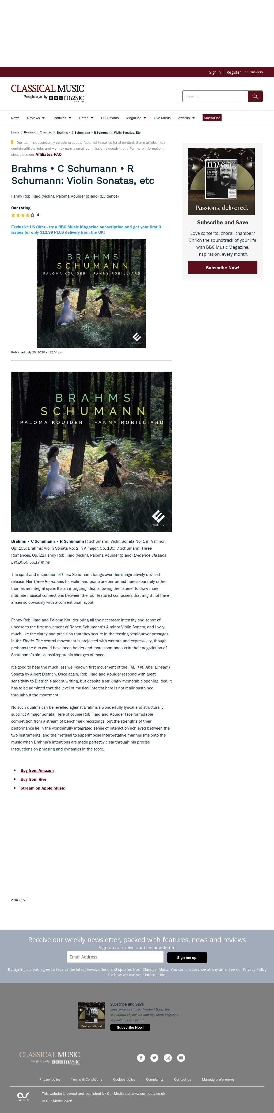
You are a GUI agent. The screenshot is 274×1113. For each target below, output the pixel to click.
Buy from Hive (34, 779)
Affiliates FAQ (49, 154)
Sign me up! (187, 958)
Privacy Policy (255, 969)
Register (234, 72)
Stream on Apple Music (43, 788)
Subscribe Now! (130, 1027)
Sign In (215, 72)
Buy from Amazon (37, 770)
